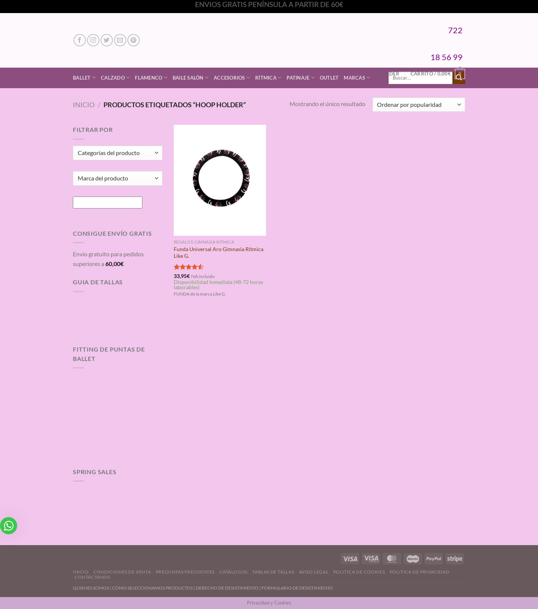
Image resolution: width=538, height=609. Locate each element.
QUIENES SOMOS (91, 588)
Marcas (357, 77)
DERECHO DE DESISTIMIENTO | (229, 588)
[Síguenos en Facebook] (80, 40)
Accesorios (232, 77)
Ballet (84, 77)
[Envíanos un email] (120, 40)
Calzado (115, 77)
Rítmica (268, 77)
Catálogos (233, 572)
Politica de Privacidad (419, 572)
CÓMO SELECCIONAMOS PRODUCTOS (152, 588)
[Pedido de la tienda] (418, 105)
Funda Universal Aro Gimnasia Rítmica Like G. (218, 252)
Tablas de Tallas (273, 572)
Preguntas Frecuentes (185, 572)
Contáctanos (92, 577)
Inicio (84, 105)
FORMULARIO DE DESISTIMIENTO (297, 588)
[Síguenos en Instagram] (93, 40)
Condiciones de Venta (122, 572)
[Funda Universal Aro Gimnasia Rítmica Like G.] (220, 180)
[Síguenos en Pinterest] (133, 40)
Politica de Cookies (359, 572)
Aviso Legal (314, 572)
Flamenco (151, 77)
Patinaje (301, 77)
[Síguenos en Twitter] (107, 40)
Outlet (329, 78)
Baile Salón (190, 77)
